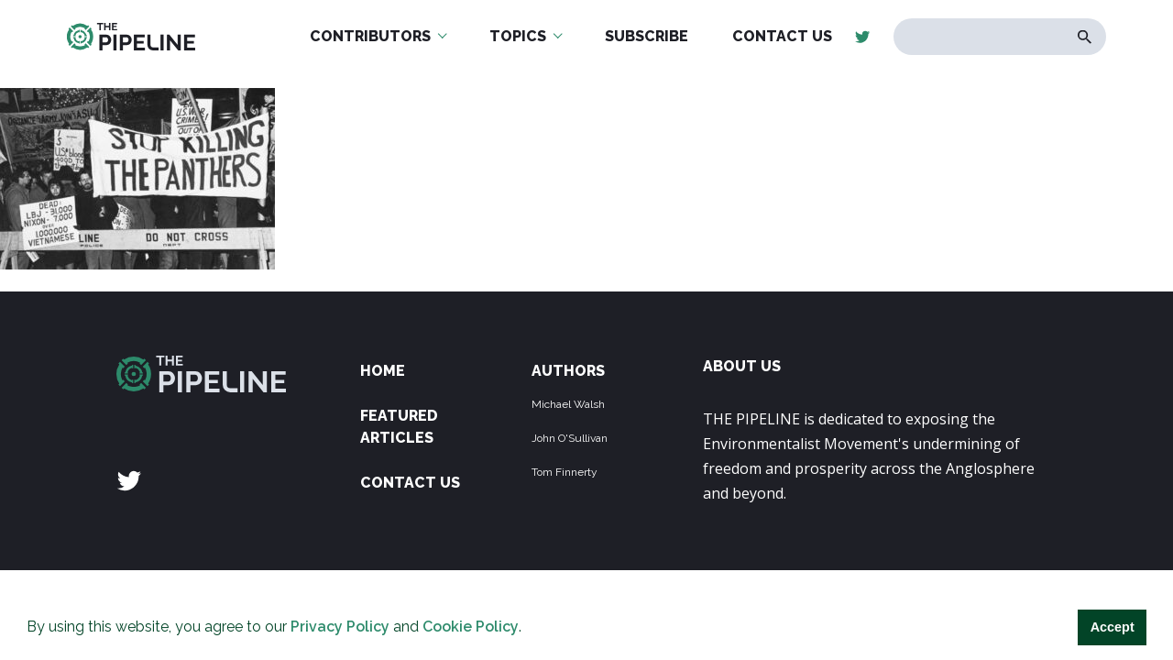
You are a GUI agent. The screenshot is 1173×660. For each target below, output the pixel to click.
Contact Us (410, 482)
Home (382, 371)
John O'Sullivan (570, 438)
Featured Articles (399, 426)
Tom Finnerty (564, 472)
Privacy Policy (340, 626)
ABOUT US (742, 366)
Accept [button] (1113, 627)
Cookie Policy (470, 626)
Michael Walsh (568, 404)
